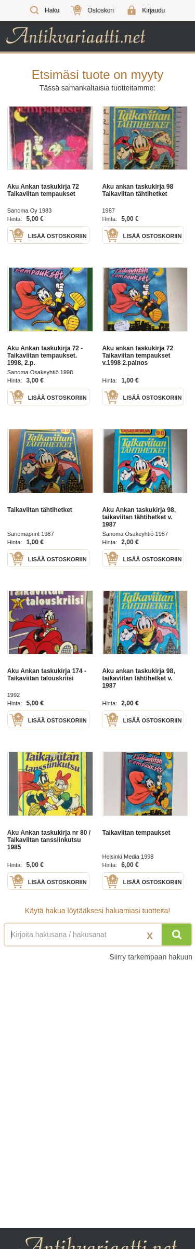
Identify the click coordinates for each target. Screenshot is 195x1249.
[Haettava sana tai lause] (97, 934)
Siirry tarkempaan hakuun (150, 957)
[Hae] (176, 934)
